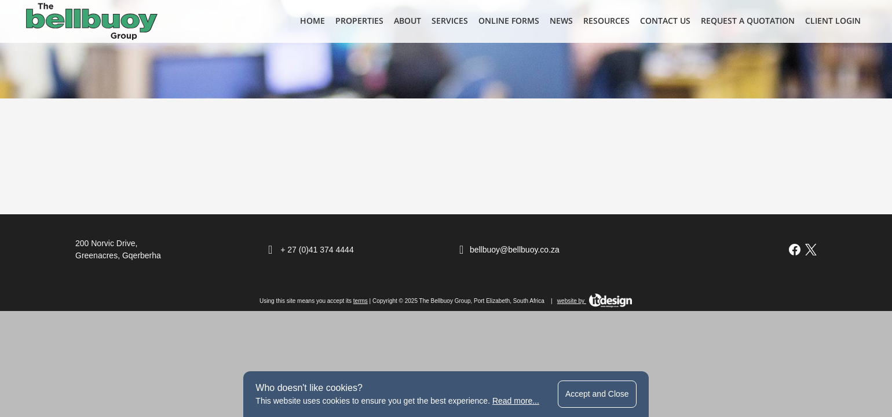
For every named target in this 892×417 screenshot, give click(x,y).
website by (595, 301)
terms (360, 301)
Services (450, 20)
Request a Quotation (748, 20)
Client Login (833, 20)
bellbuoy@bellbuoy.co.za (515, 249)
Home (312, 20)
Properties (359, 20)
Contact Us (665, 20)
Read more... (515, 400)
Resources (606, 20)
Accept (597, 393)
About (407, 20)
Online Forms (508, 20)
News (561, 20)
